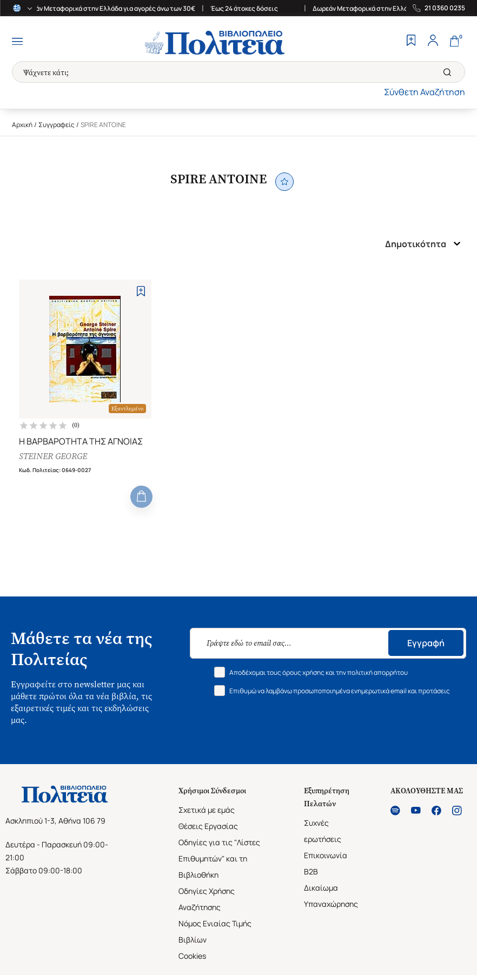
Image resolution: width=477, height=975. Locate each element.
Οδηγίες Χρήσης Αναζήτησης (206, 899)
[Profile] (432, 41)
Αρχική (22, 124)
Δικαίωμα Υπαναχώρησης (331, 896)
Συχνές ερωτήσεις (322, 831)
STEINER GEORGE (53, 456)
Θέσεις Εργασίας (208, 826)
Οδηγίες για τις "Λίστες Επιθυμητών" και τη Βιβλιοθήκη (219, 858)
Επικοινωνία (325, 855)
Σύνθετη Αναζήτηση (424, 92)
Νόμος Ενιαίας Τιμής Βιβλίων (214, 931)
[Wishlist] (411, 41)
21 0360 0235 (445, 8)
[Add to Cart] (141, 497)
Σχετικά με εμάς (206, 810)
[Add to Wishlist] (141, 291)
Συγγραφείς (56, 124)
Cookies (192, 956)
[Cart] (454, 41)
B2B (311, 871)
